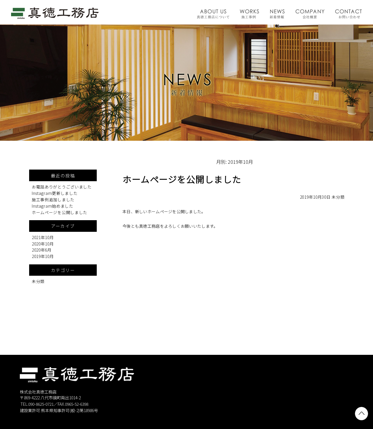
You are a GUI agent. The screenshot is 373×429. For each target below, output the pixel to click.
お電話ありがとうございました (62, 187)
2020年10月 (43, 244)
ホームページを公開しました (59, 212)
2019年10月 (43, 256)
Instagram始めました (52, 206)
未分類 (338, 197)
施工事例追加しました (53, 199)
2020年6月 (42, 250)
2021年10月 (43, 237)
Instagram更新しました (55, 193)
